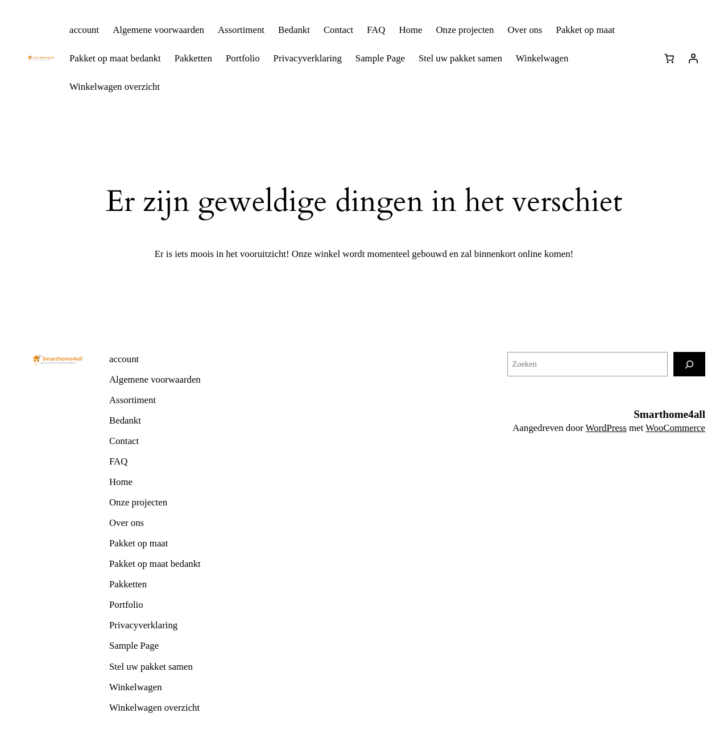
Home (410, 29)
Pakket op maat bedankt (115, 58)
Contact (338, 29)
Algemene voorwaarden (158, 29)
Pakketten (193, 58)
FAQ (376, 29)
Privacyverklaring (308, 58)
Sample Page (380, 58)
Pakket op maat (585, 29)
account (84, 29)
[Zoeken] (689, 364)
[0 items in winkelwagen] (669, 59)
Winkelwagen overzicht (114, 86)
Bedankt (294, 29)
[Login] (693, 59)
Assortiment (241, 29)
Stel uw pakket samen (460, 58)
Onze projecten (465, 29)
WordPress (606, 427)
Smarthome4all (669, 414)
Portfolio (243, 58)
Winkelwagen (542, 58)
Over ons (524, 29)
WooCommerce (675, 427)
